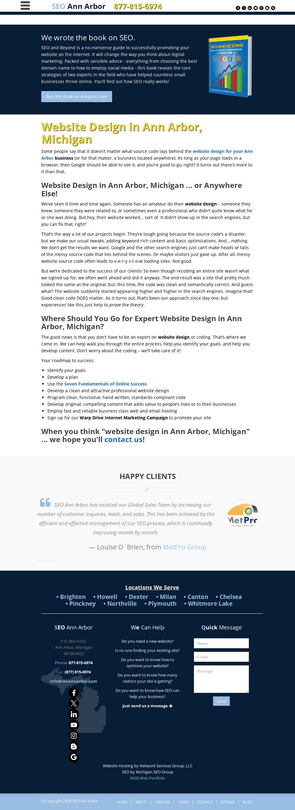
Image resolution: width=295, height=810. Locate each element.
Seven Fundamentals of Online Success (105, 384)
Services (162, 802)
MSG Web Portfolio (147, 778)
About (141, 802)
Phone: (74, 662)
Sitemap (228, 802)
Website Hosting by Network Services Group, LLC (147, 765)
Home (122, 802)
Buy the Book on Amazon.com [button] (76, 96)
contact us (123, 439)
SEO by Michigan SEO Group (147, 772)
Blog (247, 802)
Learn (183, 802)
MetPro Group (184, 547)
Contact (204, 802)
